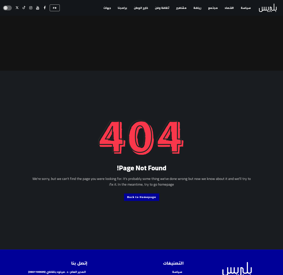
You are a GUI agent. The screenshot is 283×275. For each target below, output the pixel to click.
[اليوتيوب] (37, 8)
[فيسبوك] (44, 8)
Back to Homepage (141, 197)
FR (55, 7)
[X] (17, 8)
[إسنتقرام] (30, 8)
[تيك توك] (23, 8)
